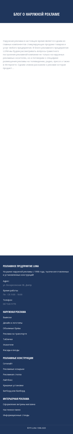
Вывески (7, 317)
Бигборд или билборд (14, 390)
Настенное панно (12, 409)
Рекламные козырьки (13, 369)
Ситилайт (8, 363)
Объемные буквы (12, 328)
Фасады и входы (11, 350)
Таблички (8, 339)
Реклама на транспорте (15, 333)
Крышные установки (13, 385)
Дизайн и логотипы (12, 322)
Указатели (8, 344)
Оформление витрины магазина (19, 404)
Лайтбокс (8, 380)
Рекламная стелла (12, 374)
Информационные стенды (16, 415)
